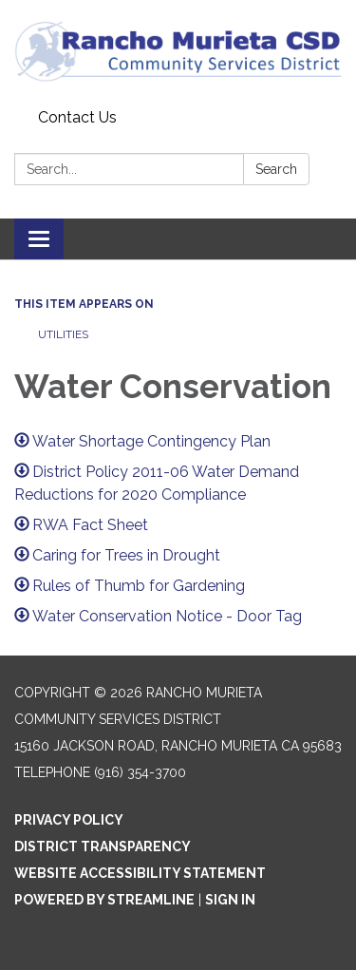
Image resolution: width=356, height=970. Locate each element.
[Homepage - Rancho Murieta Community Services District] (178, 51)
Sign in (230, 899)
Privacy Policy (68, 819)
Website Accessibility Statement (140, 873)
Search (276, 169)
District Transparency (102, 846)
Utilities (63, 334)
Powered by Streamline (104, 899)
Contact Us (77, 117)
